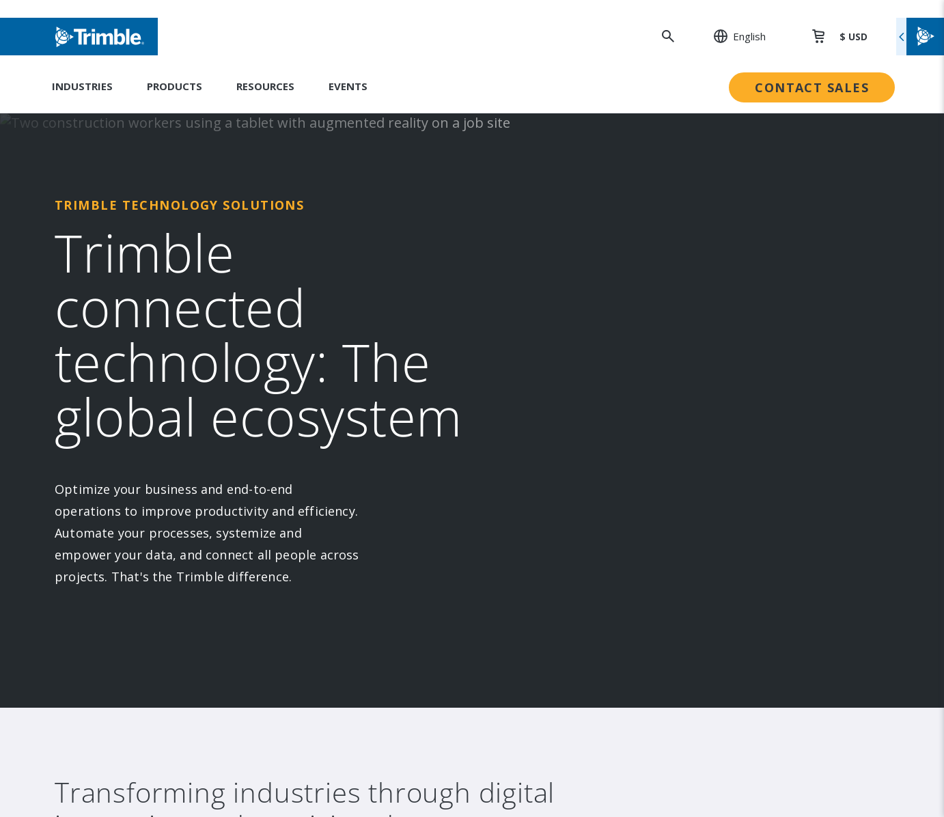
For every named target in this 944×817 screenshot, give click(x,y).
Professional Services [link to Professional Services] (746, 317)
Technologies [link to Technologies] (324, 373)
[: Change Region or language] (732, 36)
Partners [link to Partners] (111, 373)
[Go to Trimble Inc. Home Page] (156, 663)
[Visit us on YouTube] (177, 569)
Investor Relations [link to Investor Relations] (134, 289)
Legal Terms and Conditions (763, 642)
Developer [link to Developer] (720, 430)
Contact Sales (812, 87)
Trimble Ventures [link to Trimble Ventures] (535, 373)
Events (348, 86)
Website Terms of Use (749, 665)
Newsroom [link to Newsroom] (116, 345)
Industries (82, 86)
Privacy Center (729, 688)
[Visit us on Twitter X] (203, 569)
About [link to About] (104, 261)
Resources (265, 86)
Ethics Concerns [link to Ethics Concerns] (531, 430)
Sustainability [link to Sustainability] (524, 261)
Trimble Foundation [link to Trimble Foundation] (539, 345)
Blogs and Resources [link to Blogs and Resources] (746, 458)
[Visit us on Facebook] (151, 569)
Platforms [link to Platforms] (315, 345)
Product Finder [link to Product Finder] (327, 401)
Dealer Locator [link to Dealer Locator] (730, 289)
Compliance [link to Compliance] (520, 401)
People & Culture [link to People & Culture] (534, 289)
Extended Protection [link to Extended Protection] (745, 345)
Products (174, 86)
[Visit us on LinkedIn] (100, 569)
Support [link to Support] (713, 261)
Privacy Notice (729, 712)
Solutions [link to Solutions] (313, 289)
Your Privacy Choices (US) (755, 758)
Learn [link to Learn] (708, 401)
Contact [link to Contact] (108, 430)
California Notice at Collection (770, 735)
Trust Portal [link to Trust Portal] (522, 458)
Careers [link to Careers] (108, 401)
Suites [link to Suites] (306, 317)
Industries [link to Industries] (316, 261)
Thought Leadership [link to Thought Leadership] (743, 373)
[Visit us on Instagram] (125, 569)
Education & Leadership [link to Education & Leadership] (550, 317)
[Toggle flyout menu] (920, 36)
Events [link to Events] (106, 317)
